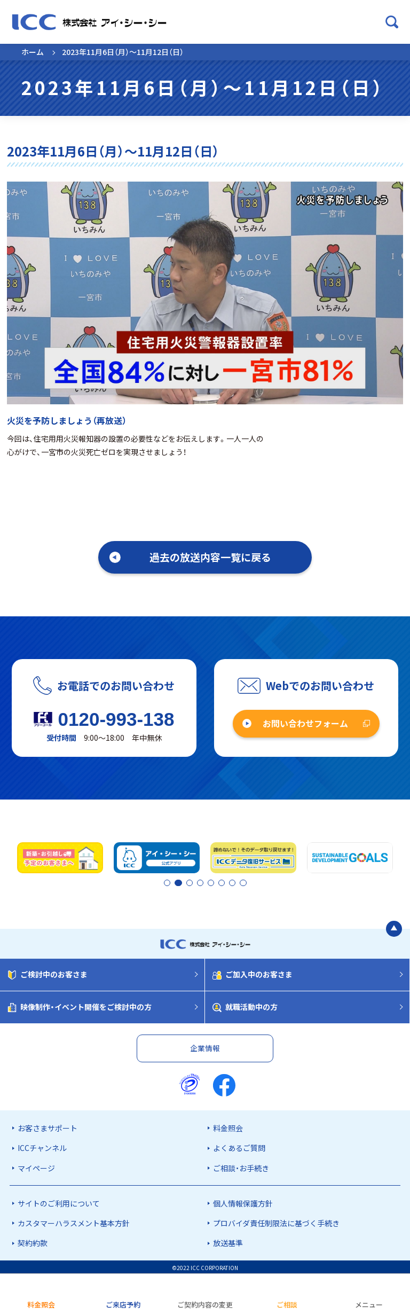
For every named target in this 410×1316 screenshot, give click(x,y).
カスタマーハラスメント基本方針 (74, 1221)
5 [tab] (215, 882)
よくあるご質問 (239, 1146)
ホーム (32, 51)
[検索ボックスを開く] (391, 21)
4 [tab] (206, 882)
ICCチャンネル (42, 1146)
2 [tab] (176, 882)
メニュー (369, 1305)
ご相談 (287, 1305)
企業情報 (205, 1046)
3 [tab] (197, 882)
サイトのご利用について (59, 1201)
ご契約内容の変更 (205, 1305)
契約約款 (33, 1241)
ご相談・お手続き (241, 1166)
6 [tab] (224, 882)
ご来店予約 (123, 1305)
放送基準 (228, 1241)
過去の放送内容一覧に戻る (210, 557)
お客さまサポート (47, 1126)
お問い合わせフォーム (305, 723)
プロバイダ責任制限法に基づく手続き (276, 1221)
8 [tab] (242, 882)
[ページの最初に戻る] (394, 927)
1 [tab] (167, 882)
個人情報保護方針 (243, 1201)
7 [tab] (233, 882)
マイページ (36, 1166)
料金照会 (228, 1126)
